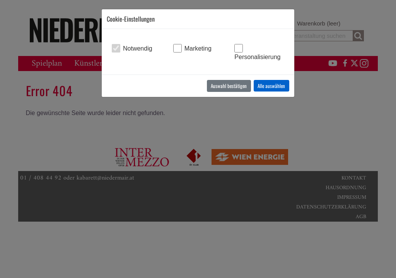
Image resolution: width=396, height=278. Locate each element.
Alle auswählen (271, 86)
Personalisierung (257, 57)
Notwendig (137, 48)
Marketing (198, 48)
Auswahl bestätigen (229, 86)
